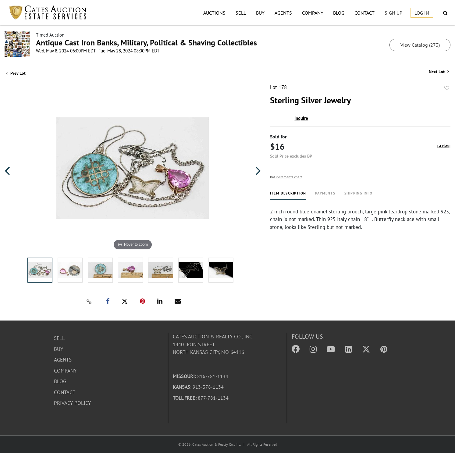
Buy (260, 13)
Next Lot (439, 71)
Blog (338, 13)
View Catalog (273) (420, 45)
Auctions (214, 13)
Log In (421, 13)
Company (312, 13)
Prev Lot (16, 73)
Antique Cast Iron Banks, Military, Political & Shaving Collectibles (146, 42)
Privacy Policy (72, 403)
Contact (364, 13)
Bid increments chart (286, 177)
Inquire (301, 118)
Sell (241, 13)
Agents (283, 13)
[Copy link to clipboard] (89, 301)
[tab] (288, 195)
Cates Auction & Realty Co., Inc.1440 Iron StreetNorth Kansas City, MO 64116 (213, 344)
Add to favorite (446, 88)
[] (443, 146)
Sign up (393, 13)
